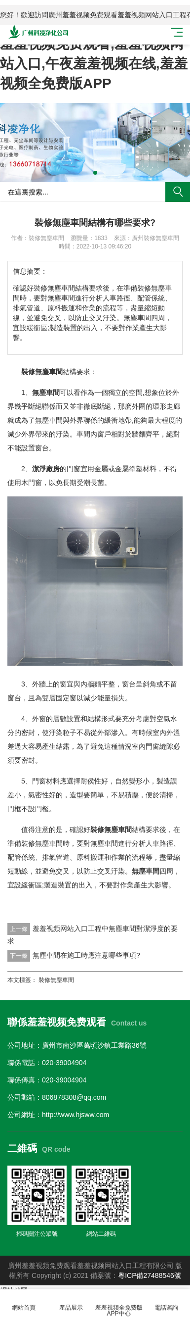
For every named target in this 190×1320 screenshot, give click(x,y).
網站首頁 (23, 1302)
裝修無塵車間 (56, 980)
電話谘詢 (166, 1302)
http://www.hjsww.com (75, 1115)
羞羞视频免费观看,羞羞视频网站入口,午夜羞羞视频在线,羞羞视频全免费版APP (94, 63)
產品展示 (71, 1302)
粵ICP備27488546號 (149, 1275)
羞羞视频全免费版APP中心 (119, 1305)
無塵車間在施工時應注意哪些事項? (86, 955)
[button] (95, 173)
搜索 (177, 192)
